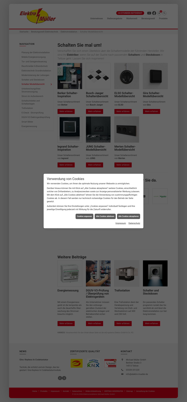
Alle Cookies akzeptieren (128, 216)
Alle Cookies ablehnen (105, 216)
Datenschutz (134, 223)
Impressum (120, 223)
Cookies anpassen (84, 216)
